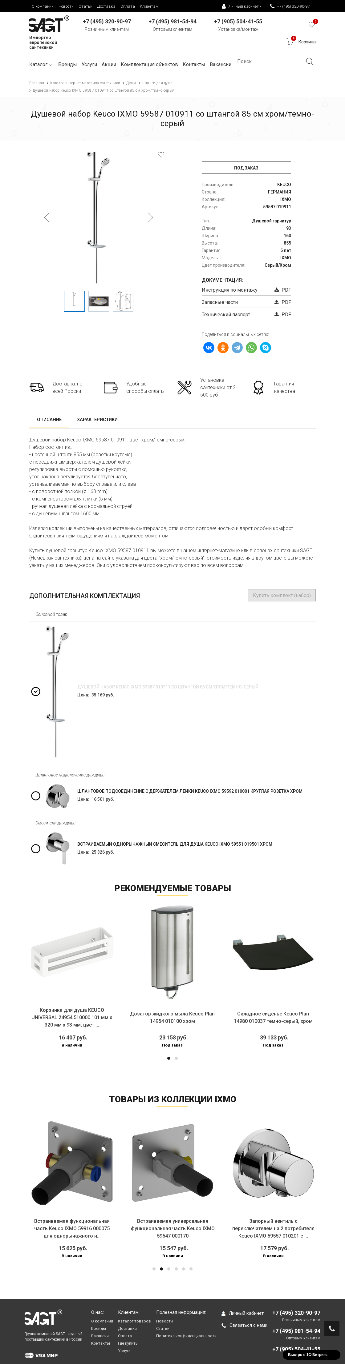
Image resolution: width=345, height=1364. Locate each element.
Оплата (127, 6)
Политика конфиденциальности (186, 1336)
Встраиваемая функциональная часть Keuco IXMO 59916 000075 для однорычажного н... (72, 1228)
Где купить (128, 1343)
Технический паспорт (226, 314)
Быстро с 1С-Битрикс (307, 1355)
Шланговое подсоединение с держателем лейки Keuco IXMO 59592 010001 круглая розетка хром (189, 791)
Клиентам (149, 6)
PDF (282, 290)
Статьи (85, 6)
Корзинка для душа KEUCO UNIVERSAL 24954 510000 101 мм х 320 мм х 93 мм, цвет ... (71, 1017)
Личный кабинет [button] (240, 6)
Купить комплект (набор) (282, 595)
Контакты (100, 1343)
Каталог (41, 65)
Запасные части (220, 302)
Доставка (106, 6)
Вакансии (100, 1336)
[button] (168, 1058)
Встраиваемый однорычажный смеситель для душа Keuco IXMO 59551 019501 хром (174, 844)
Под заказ (246, 168)
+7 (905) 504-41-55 (296, 1349)
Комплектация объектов (149, 64)
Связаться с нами (244, 1325)
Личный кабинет (242, 1313)
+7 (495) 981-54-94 (296, 1331)
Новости (66, 6)
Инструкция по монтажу (230, 290)
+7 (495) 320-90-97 (290, 6)
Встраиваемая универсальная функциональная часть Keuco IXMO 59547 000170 (173, 1228)
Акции (109, 64)
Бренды (67, 64)
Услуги (89, 64)
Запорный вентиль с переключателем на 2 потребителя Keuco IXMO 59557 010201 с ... (273, 1228)
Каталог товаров (134, 1321)
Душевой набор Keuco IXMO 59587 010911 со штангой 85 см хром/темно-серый (167, 686)
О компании (43, 6)
